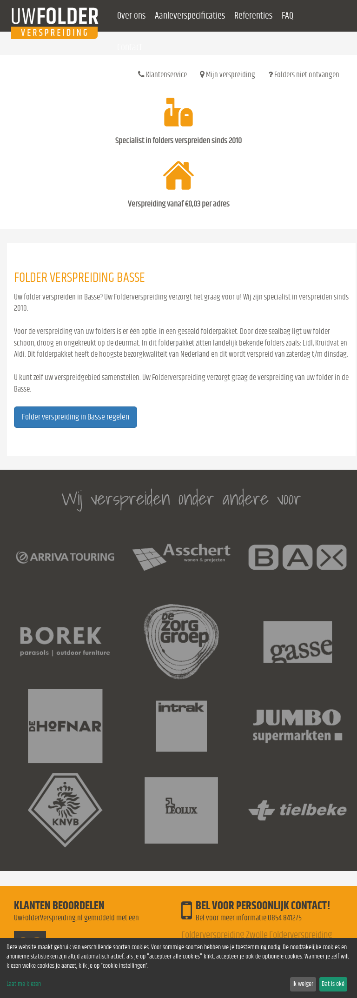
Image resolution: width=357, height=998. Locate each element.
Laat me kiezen (24, 984)
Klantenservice (162, 74)
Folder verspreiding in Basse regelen (75, 417)
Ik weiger (302, 984)
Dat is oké (333, 984)
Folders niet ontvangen (303, 74)
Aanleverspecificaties (190, 15)
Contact (129, 47)
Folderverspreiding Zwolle (224, 935)
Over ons (131, 15)
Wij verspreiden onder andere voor (181, 498)
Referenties (253, 15)
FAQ (287, 15)
